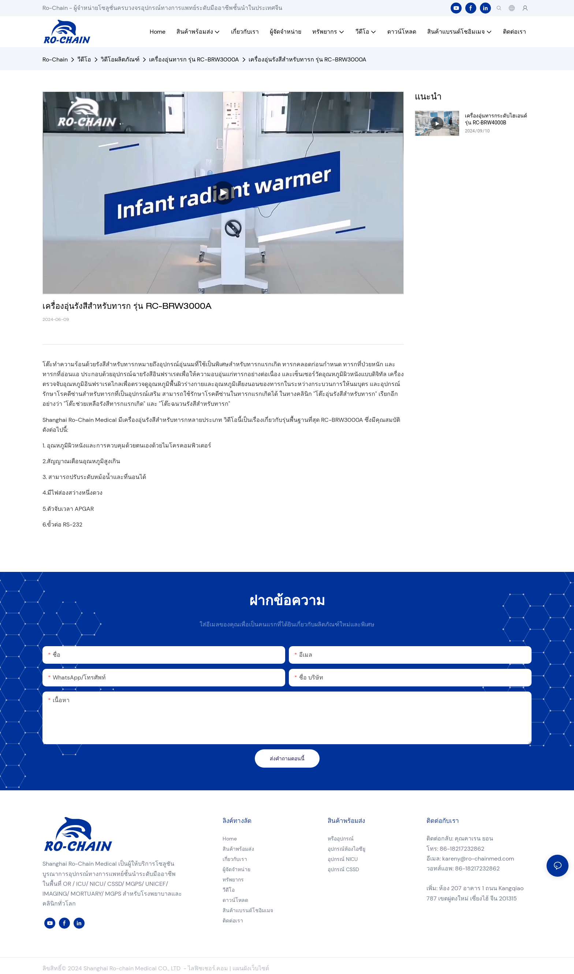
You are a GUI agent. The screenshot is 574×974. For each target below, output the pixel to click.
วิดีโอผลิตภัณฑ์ (120, 59)
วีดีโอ (84, 59)
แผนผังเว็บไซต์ (250, 968)
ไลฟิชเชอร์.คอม (209, 968)
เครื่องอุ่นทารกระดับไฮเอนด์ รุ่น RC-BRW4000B (496, 119)
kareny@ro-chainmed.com (478, 858)
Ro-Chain (55, 59)
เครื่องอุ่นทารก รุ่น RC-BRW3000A (194, 59)
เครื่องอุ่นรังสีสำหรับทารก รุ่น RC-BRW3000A (307, 59)
